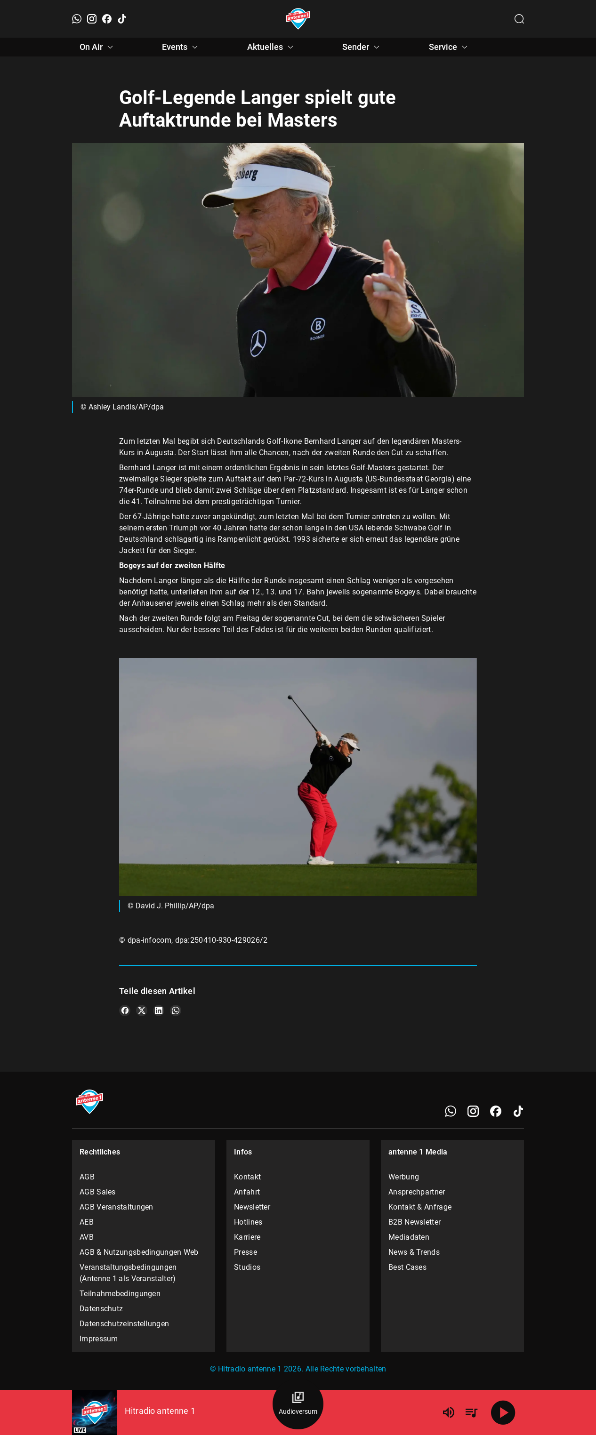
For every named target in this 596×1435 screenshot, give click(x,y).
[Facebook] (107, 19)
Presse (245, 1252)
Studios (247, 1267)
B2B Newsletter (414, 1222)
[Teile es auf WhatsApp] (175, 1010)
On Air (98, 47)
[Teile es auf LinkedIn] (158, 1010)
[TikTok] (122, 19)
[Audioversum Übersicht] (298, 1404)
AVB (87, 1237)
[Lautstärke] (448, 1412)
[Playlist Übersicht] (471, 1412)
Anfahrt (247, 1191)
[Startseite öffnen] (298, 19)
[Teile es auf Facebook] (124, 1010)
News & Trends (414, 1252)
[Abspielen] (503, 1412)
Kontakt (247, 1176)
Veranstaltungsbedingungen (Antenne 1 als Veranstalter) (128, 1273)
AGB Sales (98, 1191)
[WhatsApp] (76, 19)
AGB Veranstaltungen (116, 1207)
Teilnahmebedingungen (120, 1293)
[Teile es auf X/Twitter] (141, 1010)
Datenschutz (101, 1308)
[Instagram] (92, 19)
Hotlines (248, 1222)
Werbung (403, 1176)
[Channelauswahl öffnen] (519, 18)
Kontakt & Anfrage (419, 1207)
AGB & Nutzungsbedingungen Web (139, 1252)
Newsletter (252, 1207)
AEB (87, 1222)
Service (449, 47)
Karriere (247, 1237)
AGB (87, 1176)
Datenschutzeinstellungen (124, 1323)
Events (181, 47)
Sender (362, 47)
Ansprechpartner (416, 1191)
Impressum (99, 1338)
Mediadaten (408, 1237)
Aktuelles (271, 47)
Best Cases (407, 1267)
